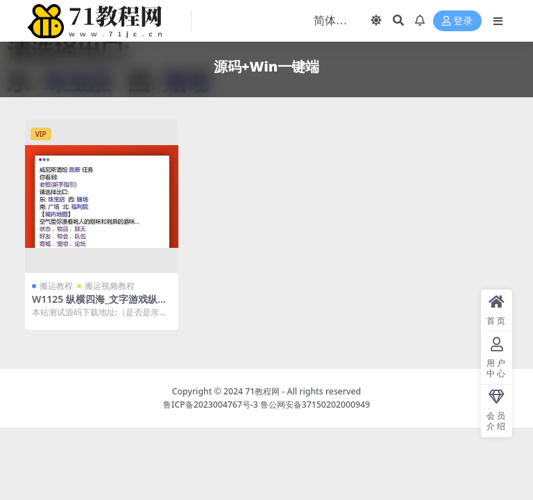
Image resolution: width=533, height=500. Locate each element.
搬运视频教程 (110, 286)
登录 (457, 21)
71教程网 (262, 391)
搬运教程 (56, 286)
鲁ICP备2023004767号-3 (210, 404)
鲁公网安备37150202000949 (315, 404)
